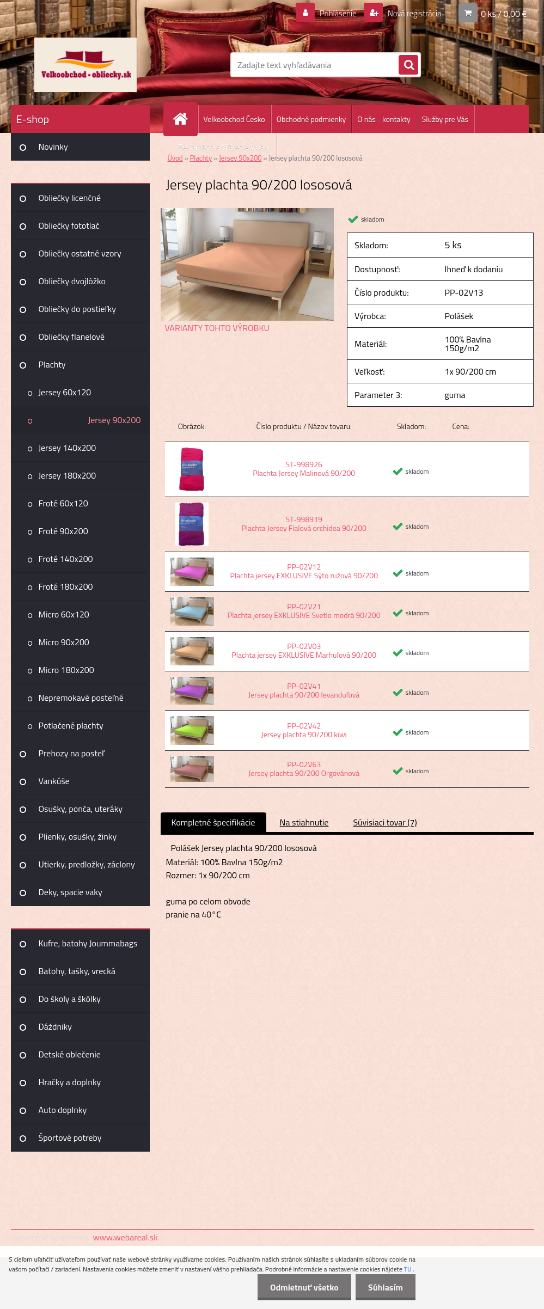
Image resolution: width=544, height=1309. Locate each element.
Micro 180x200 (66, 669)
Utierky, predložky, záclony (87, 864)
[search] (408, 65)
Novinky (53, 146)
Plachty (52, 364)
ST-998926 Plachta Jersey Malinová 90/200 (304, 468)
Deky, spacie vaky (70, 891)
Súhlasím (384, 1287)
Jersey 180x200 (67, 475)
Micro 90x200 (64, 642)
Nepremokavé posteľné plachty (81, 701)
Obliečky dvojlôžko (72, 281)
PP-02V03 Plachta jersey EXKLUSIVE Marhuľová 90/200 (303, 650)
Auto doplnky (63, 1109)
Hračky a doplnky (70, 1081)
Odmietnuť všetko (301, 1287)
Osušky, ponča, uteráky (81, 808)
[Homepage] (185, 119)
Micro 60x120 (64, 614)
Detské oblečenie (70, 1054)
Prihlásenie (331, 13)
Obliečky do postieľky (78, 308)
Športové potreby (70, 1137)
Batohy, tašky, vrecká (77, 970)
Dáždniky (55, 1026)
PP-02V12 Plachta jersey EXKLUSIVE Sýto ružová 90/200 (304, 571)
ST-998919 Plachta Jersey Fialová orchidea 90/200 (304, 523)
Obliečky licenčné (70, 197)
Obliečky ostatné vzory (80, 253)
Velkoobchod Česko (234, 119)
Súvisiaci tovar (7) (385, 822)
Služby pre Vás (445, 119)
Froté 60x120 (63, 503)
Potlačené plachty (71, 725)
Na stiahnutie (304, 822)
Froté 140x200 (66, 558)
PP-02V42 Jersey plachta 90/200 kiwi (304, 730)
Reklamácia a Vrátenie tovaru (224, 146)
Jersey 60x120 (65, 392)
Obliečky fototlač (69, 225)
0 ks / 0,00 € (504, 13)
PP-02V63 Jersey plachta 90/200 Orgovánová (303, 769)
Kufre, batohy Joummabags (88, 943)
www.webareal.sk (125, 1237)
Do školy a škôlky (70, 998)
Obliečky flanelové (72, 336)
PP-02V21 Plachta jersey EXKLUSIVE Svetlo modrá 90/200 (304, 611)
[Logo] (86, 65)
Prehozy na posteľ (72, 753)
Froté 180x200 (66, 586)
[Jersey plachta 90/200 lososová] (247, 212)
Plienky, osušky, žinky (78, 836)
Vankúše (54, 780)
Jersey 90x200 (114, 419)
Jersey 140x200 (67, 447)
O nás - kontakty (383, 119)
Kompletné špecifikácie (213, 822)
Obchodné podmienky (311, 119)
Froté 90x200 (63, 530)
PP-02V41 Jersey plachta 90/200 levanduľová (303, 690)
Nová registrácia (411, 13)
